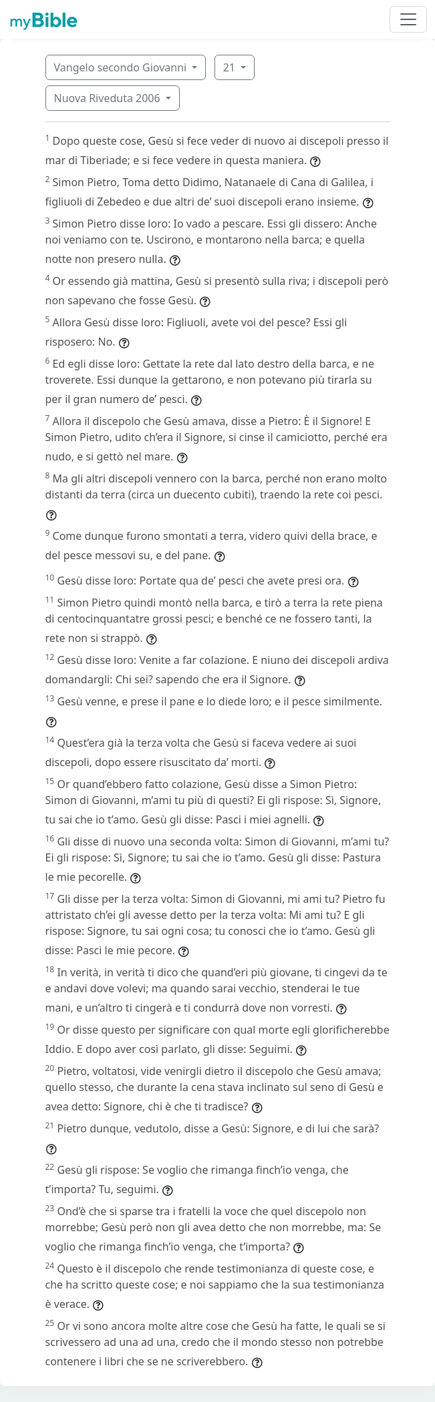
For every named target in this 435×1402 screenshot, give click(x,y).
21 (230, 67)
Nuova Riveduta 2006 (108, 98)
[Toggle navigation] (408, 19)
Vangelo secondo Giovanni (122, 67)
